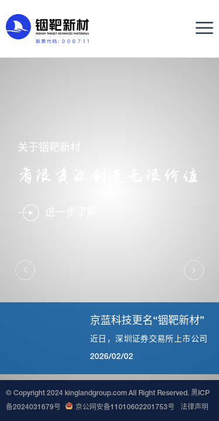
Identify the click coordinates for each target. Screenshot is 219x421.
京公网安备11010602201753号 (120, 407)
